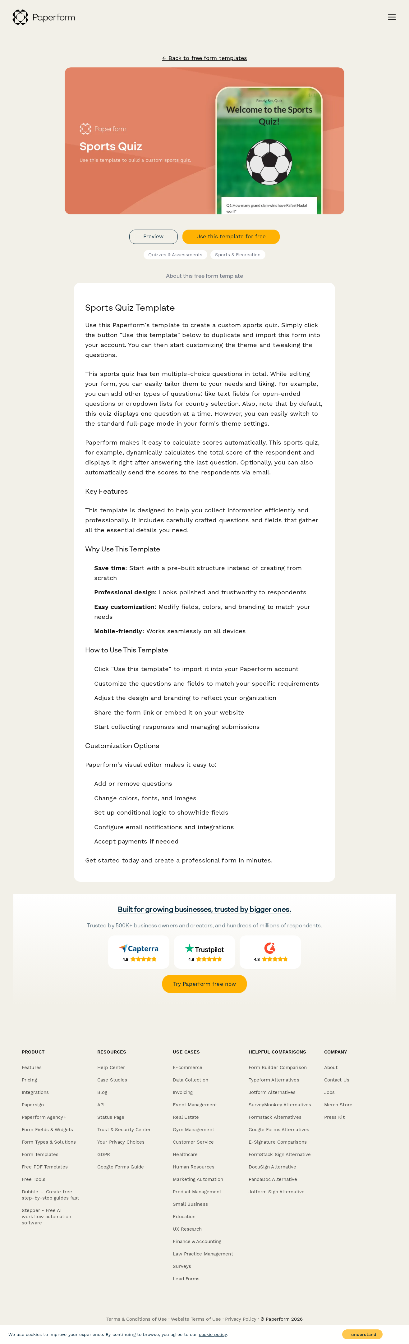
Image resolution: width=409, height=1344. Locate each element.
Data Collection (190, 1080)
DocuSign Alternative (272, 1167)
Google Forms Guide (120, 1167)
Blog (102, 1092)
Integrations (35, 1092)
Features (32, 1067)
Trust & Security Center (124, 1129)
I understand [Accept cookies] (362, 1334)
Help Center (111, 1067)
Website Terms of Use (196, 1319)
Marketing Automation (198, 1179)
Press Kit (334, 1117)
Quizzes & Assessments (175, 255)
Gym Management (193, 1129)
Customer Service (193, 1142)
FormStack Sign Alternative (280, 1154)
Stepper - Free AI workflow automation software (46, 1217)
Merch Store (338, 1105)
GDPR (103, 1154)
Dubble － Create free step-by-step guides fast (50, 1195)
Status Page (110, 1117)
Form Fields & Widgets (47, 1129)
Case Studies (112, 1080)
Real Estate (186, 1117)
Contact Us (336, 1080)
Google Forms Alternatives (279, 1129)
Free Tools (33, 1179)
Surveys (182, 1266)
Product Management (197, 1192)
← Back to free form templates (204, 58)
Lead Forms (186, 1279)
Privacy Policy (240, 1319)
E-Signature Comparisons (278, 1142)
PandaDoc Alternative (273, 1179)
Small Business (190, 1204)
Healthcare (185, 1154)
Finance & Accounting (197, 1241)
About (331, 1067)
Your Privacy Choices (121, 1142)
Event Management (195, 1105)
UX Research (187, 1229)
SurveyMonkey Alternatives (280, 1105)
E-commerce (187, 1067)
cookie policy (213, 1334)
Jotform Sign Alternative (277, 1192)
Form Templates (40, 1154)
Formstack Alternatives (275, 1117)
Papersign (33, 1105)
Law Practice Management (203, 1254)
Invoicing (183, 1092)
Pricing (29, 1080)
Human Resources (193, 1167)
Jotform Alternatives (272, 1092)
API (100, 1105)
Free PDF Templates (45, 1167)
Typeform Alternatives (274, 1080)
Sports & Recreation (238, 255)
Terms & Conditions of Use (136, 1319)
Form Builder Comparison (278, 1067)
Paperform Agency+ (44, 1117)
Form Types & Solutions (49, 1142)
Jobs (329, 1092)
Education (184, 1216)
